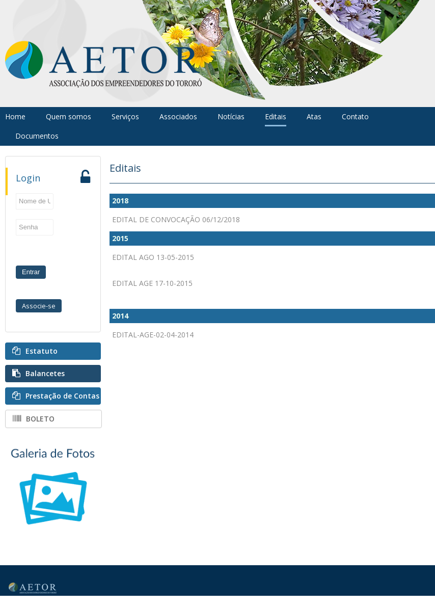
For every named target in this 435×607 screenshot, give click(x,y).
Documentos (37, 136)
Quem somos (68, 116)
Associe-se (39, 305)
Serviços (125, 116)
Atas (314, 116)
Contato (355, 116)
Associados (178, 116)
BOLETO (40, 419)
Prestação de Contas (62, 396)
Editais (275, 116)
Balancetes (45, 373)
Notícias (231, 116)
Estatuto (41, 351)
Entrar (31, 272)
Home (15, 116)
